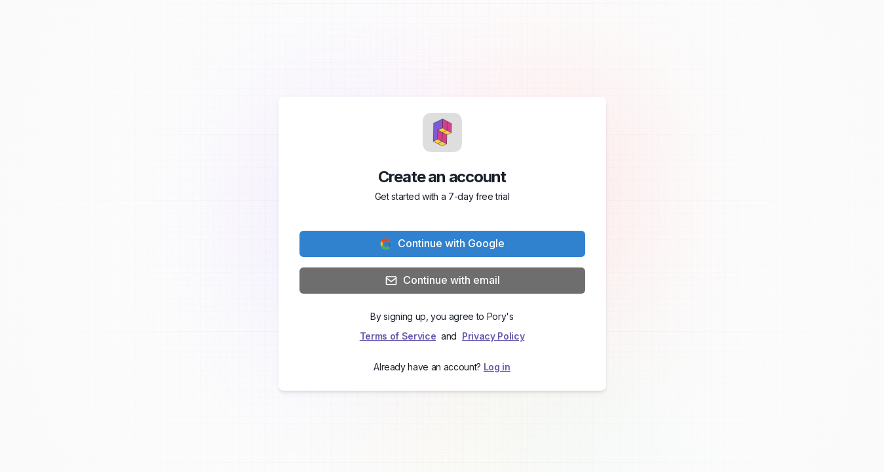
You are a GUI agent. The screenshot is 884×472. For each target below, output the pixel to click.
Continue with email (442, 280)
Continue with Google (442, 243)
